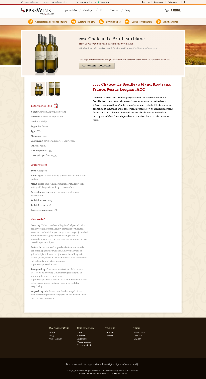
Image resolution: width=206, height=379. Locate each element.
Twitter (109, 335)
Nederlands (174, 2)
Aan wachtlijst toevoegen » (97, 66)
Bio (101, 10)
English (137, 338)
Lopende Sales (70, 10)
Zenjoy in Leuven (120, 373)
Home (52, 332)
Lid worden (158, 2)
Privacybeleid (84, 345)
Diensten (114, 10)
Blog (127, 10)
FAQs (80, 332)
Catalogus (88, 10)
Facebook (110, 332)
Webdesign (83, 373)
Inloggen (145, 2)
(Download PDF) (56, 105)
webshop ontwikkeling (99, 373)
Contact (81, 335)
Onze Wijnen (55, 338)
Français (138, 335)
